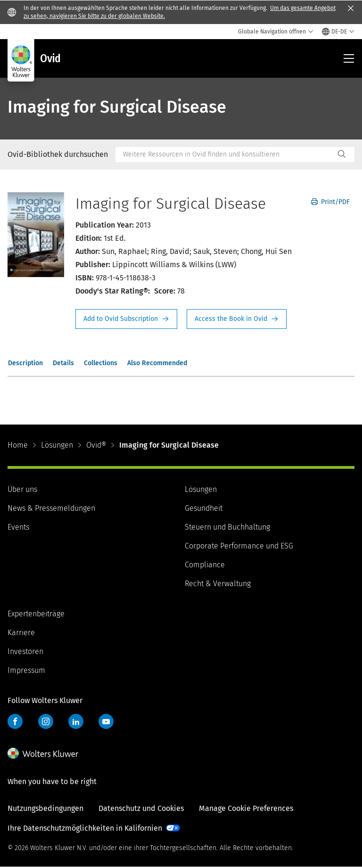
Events (18, 527)
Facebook (15, 721)
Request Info (126, 319)
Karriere (21, 632)
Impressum (26, 670)
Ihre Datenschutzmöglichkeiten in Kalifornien (85, 828)
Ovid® (96, 445)
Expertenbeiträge (36, 613)
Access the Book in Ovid (236, 319)
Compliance (205, 564)
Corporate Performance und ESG (239, 545)
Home (18, 445)
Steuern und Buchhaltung (227, 527)
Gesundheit (203, 508)
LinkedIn (75, 721)
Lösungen (57, 445)
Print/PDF (330, 202)
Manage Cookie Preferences (246, 808)
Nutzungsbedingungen (45, 808)
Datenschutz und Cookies (141, 808)
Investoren (25, 651)
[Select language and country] (338, 31)
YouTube (106, 721)
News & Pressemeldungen (51, 508)
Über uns (22, 489)
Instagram (45, 721)
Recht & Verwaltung (218, 583)
